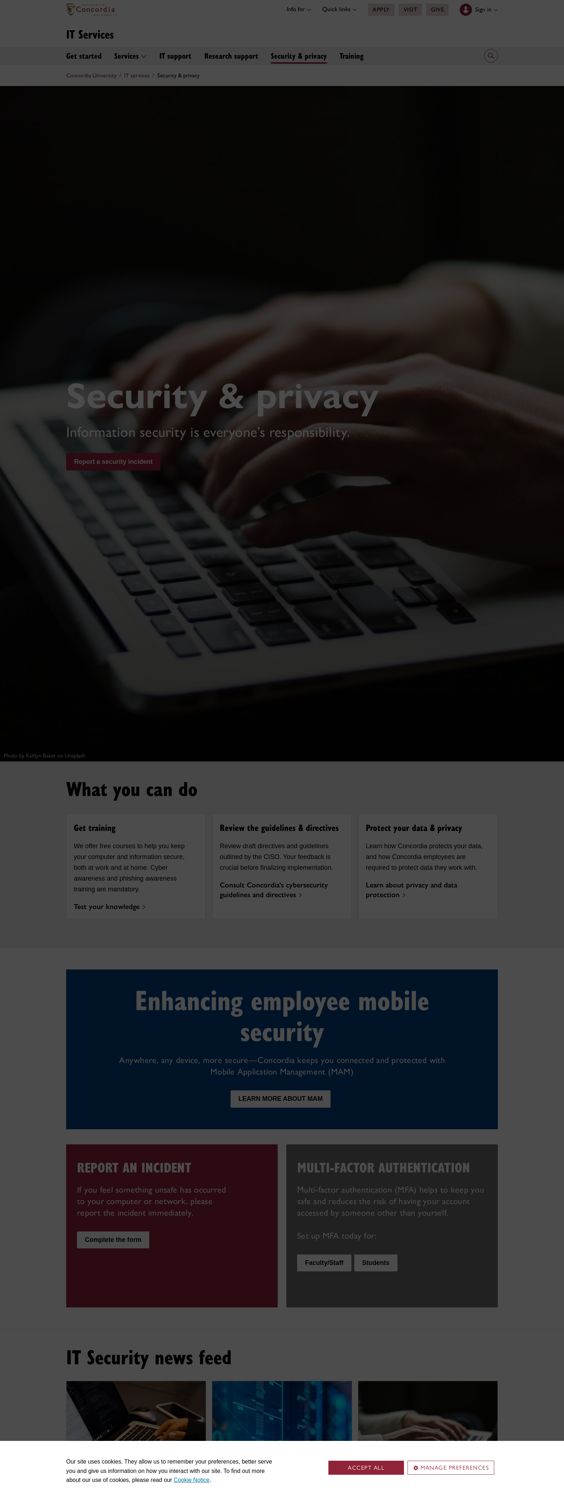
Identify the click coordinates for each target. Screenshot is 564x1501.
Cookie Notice (192, 1480)
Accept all (366, 1467)
